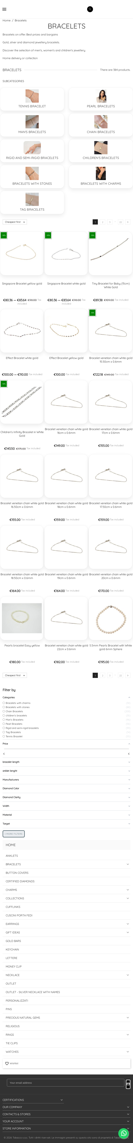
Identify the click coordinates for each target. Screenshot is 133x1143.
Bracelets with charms (101, 184)
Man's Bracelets (32, 132)
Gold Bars (13, 941)
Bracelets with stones (32, 184)
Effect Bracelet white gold (22, 358)
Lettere (11, 958)
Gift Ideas (13, 932)
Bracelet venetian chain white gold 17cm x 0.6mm (110, 430)
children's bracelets (101, 158)
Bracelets (13, 864)
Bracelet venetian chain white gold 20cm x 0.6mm (110, 576)
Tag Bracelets (32, 209)
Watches (12, 1051)
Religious (13, 1026)
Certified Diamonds (20, 881)
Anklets (12, 855)
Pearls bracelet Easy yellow (22, 645)
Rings (10, 1034)
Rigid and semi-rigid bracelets (32, 158)
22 (120, 222)
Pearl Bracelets (101, 106)
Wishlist (11, 1063)
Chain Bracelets (101, 132)
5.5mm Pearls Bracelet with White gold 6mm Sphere (111, 647)
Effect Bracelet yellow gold (66, 358)
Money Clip (14, 966)
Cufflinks (13, 907)
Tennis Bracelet (32, 106)
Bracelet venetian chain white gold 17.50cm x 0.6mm (110, 505)
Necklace (13, 975)
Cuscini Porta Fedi (19, 915)
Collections (15, 898)
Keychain (12, 949)
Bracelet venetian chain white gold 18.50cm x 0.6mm (22, 576)
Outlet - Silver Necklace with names (33, 992)
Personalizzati (17, 1000)
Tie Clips (12, 1043)
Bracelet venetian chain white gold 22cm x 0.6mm (66, 647)
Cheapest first (16, 222)
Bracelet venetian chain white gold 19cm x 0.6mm (66, 576)
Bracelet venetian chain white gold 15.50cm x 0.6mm (110, 359)
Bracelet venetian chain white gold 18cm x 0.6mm (66, 505)
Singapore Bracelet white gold (66, 283)
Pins (9, 1009)
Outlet (11, 983)
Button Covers (17, 872)
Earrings (12, 924)
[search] (90, 9)
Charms (11, 890)
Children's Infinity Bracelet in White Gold (22, 433)
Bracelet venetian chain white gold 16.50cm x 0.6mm (22, 505)
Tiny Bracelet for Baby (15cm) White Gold (111, 285)
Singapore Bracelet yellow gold (22, 283)
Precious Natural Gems (23, 1017)
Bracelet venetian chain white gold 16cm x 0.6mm (66, 430)
